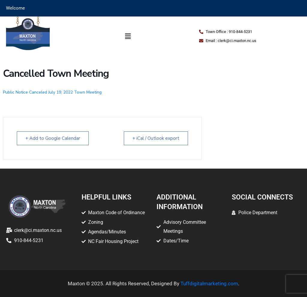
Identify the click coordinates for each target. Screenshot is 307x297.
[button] (128, 36)
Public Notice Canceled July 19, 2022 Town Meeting (52, 92)
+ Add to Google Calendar (52, 138)
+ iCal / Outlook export (156, 138)
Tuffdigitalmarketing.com (209, 283)
